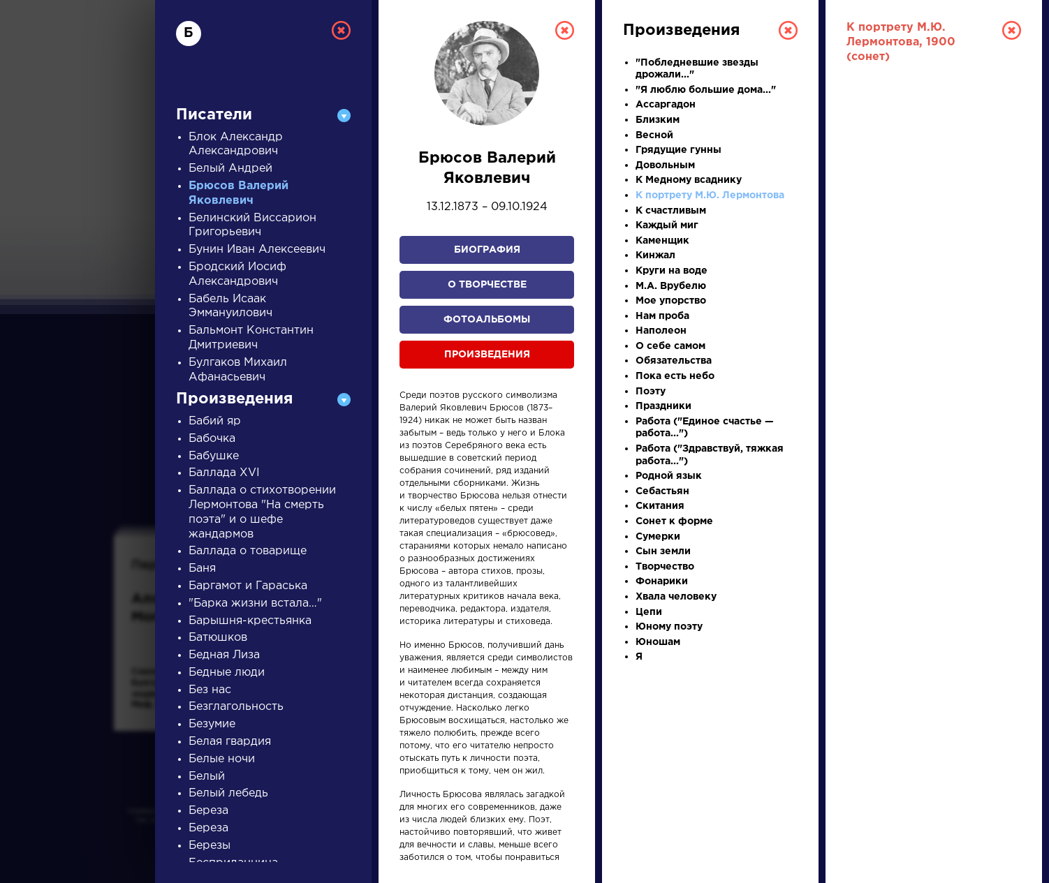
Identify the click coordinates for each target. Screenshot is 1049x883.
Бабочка (212, 438)
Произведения (487, 354)
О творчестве (487, 285)
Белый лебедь (228, 793)
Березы (209, 845)
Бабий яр (215, 421)
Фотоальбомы (486, 320)
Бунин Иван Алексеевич (257, 249)
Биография (487, 250)
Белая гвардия (230, 741)
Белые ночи (222, 759)
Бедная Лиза (224, 655)
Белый (207, 776)
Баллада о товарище (248, 551)
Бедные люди (227, 672)
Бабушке (214, 456)
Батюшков (218, 637)
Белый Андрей (230, 168)
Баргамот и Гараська (248, 586)
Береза (208, 811)
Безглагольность (236, 707)
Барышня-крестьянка (250, 621)
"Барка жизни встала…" (255, 603)
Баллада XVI (224, 473)
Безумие (212, 724)
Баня (202, 568)
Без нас (210, 690)
